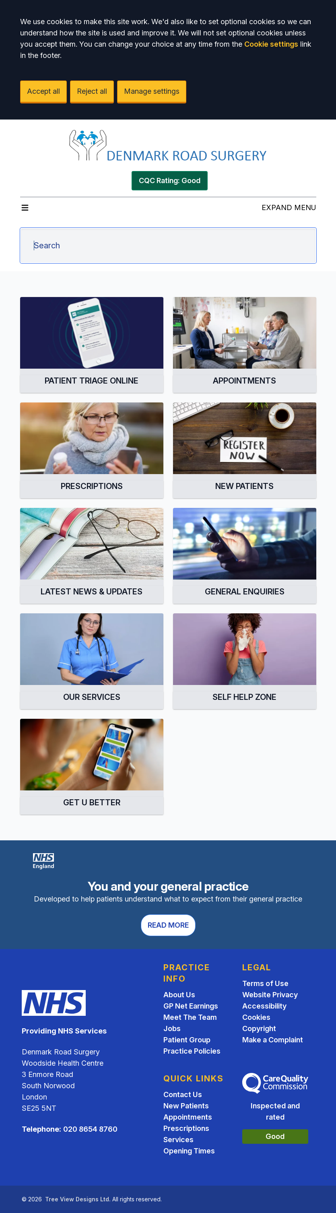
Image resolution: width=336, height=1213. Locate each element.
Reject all (92, 91)
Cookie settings (271, 44)
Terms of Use (265, 983)
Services (178, 1139)
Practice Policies (192, 1051)
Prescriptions (186, 1128)
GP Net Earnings (190, 1006)
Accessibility (264, 1006)
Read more (168, 925)
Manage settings (151, 91)
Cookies (256, 1017)
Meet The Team (190, 1017)
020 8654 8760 (90, 1129)
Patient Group (186, 1040)
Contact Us (182, 1094)
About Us (179, 994)
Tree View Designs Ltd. (78, 1199)
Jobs (172, 1028)
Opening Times (189, 1151)
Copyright (259, 1028)
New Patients (186, 1106)
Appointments (187, 1117)
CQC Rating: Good (169, 180)
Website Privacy (270, 994)
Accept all (43, 91)
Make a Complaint (272, 1040)
